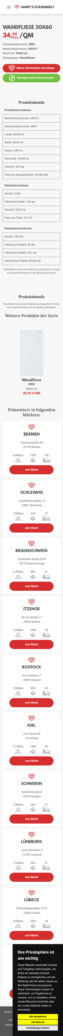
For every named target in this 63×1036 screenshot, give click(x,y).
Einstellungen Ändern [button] (37, 1028)
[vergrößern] (1, 90)
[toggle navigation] (8, 7)
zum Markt (31, 469)
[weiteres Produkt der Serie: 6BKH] (31, 353)
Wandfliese (31, 379)
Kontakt (9, 1024)
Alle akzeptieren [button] (38, 1016)
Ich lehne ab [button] (37, 1022)
